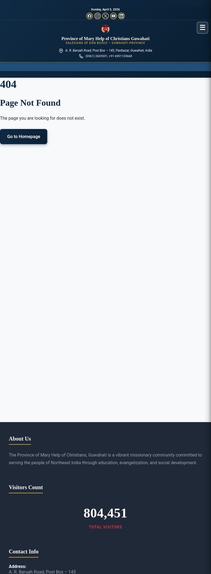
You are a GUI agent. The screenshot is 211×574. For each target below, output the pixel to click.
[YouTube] (113, 16)
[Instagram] (97, 16)
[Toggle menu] (202, 27)
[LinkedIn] (121, 16)
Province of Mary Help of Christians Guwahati (106, 38)
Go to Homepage (23, 136)
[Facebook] (89, 16)
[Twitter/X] (105, 16)
